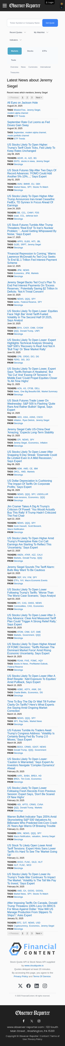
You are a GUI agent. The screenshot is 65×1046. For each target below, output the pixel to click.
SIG (23, 359)
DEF (19, 577)
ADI (19, 804)
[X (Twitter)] (20, 986)
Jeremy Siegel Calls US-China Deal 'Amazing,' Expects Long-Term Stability (30, 431)
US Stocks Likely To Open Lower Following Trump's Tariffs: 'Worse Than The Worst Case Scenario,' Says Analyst (31, 592)
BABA (27, 776)
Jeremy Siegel (33, 110)
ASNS (32, 417)
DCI (32, 356)
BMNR (27, 184)
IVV (24, 577)
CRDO (26, 356)
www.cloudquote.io (34, 965)
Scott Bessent (34, 526)
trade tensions (20, 497)
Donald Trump (26, 331)
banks (16, 302)
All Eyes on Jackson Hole (22, 102)
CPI (19, 440)
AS (24, 388)
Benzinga (18, 164)
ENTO (16, 161)
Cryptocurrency (21, 926)
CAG (24, 603)
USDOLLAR (42, 494)
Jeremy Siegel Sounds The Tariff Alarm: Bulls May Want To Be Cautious (31, 569)
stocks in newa (28, 161)
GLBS (27, 241)
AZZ (30, 158)
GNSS (31, 603)
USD (38, 923)
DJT (32, 632)
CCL (23, 213)
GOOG (31, 891)
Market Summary (49, 391)
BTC (19, 923)
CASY (26, 328)
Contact (44, 1036)
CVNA (40, 804)
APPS (20, 241)
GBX (38, 184)
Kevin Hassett (20, 526)
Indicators (14, 40)
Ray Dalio (23, 721)
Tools (13, 60)
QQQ (27, 299)
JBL (39, 241)
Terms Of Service (42, 976)
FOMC (34, 660)
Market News (20, 187)
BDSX (20, 747)
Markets (14, 51)
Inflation (17, 420)
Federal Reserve (28, 302)
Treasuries (14, 72)
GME (38, 632)
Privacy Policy (21, 976)
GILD (34, 862)
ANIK (34, 689)
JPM (19, 270)
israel (16, 216)
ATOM (20, 632)
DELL (37, 388)
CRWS (32, 804)
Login (51, 2)
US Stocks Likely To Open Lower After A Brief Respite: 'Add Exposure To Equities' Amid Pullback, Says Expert (31, 679)
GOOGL (39, 891)
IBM (36, 468)
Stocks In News (21, 664)
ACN (19, 388)
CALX (39, 555)
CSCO (40, 417)
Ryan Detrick (28, 420)
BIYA (19, 328)
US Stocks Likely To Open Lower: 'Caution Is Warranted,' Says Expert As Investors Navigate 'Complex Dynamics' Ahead (31, 764)
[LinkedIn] (36, 986)
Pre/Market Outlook (38, 664)
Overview (14, 67)
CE (31, 468)
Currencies (32, 67)
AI (26, 158)
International (45, 67)
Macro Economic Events (36, 580)
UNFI (37, 331)
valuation (36, 836)
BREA (34, 776)
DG (37, 356)
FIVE (27, 660)
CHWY (30, 213)
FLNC (27, 862)
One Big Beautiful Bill (30, 391)
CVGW (40, 328)
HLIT (40, 862)
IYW (29, 577)
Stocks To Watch (40, 187)
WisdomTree (19, 110)
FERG (16, 359)
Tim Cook (25, 779)
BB (18, 213)
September (19, 132)
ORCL (16, 472)
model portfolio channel (18, 135)
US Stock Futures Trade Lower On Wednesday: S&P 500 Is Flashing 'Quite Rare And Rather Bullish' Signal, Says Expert (31, 405)
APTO (25, 804)
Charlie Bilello (20, 692)
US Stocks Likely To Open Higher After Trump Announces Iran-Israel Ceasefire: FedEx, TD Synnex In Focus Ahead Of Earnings (31, 201)
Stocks (30, 51)
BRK (19, 833)
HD (39, 776)
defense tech (32, 216)
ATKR (27, 555)
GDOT (35, 747)
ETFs (44, 51)
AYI (18, 603)
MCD (29, 865)
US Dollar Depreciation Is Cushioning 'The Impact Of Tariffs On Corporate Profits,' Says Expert (29, 483)
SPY (29, 187)
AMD (25, 468)
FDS (37, 213)
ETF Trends (19, 116)
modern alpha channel (17, 113)
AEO (19, 417)
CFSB (30, 388)
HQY (40, 660)
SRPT (23, 244)
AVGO (20, 862)
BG (35, 158)
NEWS (26, 270)
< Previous (14, 97)
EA (24, 891)
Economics (19, 273)
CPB (19, 356)
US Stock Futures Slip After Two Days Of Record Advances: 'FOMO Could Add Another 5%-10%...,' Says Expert (31, 173)
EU (32, 184)
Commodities (20, 606)
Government (28, 635)
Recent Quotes (16, 32)
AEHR (20, 158)
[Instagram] (44, 986)
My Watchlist (39, 32)
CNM (32, 328)
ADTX (27, 689)
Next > (39, 97)
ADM (19, 468)
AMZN (20, 555)
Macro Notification (15, 529)
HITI (33, 241)
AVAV (19, 184)
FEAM (20, 660)
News (23, 67)
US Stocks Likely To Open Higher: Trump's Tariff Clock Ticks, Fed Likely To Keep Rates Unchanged (31, 147)
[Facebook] (28, 986)
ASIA (25, 417)
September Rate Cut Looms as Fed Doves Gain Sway (28, 124)
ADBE (20, 689)
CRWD (27, 747)
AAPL (20, 776)
